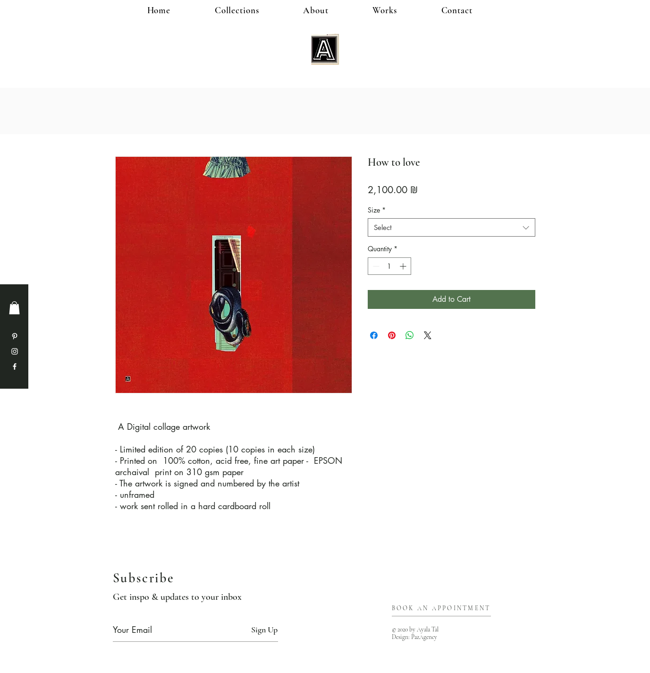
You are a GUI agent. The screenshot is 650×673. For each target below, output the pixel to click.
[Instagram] (14, 351)
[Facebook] (14, 366)
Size (377, 209)
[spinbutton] (389, 266)
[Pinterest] (14, 336)
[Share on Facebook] (374, 335)
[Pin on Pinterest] (391, 335)
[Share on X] (427, 335)
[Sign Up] (264, 630)
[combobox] (451, 227)
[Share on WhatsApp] (409, 335)
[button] (400, 10)
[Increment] (404, 266)
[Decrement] (375, 266)
